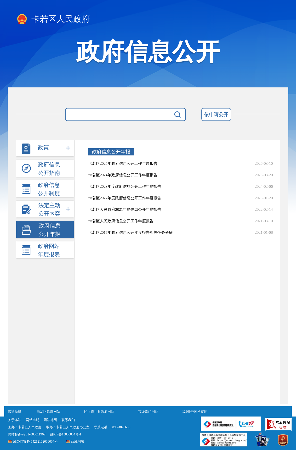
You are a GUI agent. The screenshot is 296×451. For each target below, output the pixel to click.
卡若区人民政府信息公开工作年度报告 (121, 221)
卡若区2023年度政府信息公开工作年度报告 (124, 186)
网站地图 (50, 420)
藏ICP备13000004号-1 (65, 434)
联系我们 (68, 420)
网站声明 (32, 420)
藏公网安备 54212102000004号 (35, 441)
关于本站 (14, 420)
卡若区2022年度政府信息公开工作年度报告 (124, 198)
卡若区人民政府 (53, 19)
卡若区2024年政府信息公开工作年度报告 (122, 175)
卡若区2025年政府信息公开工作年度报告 (122, 163)
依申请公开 (216, 114)
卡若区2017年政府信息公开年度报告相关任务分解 (130, 232)
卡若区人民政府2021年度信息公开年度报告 (124, 209)
